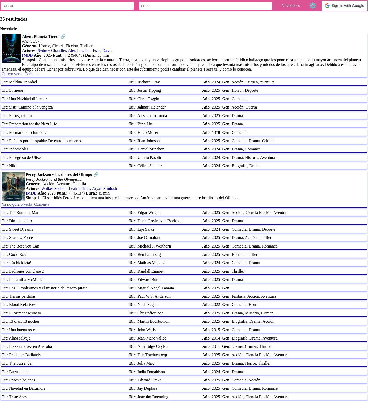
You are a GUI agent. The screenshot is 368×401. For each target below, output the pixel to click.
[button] (344, 6)
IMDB (27, 55)
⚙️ (313, 5)
